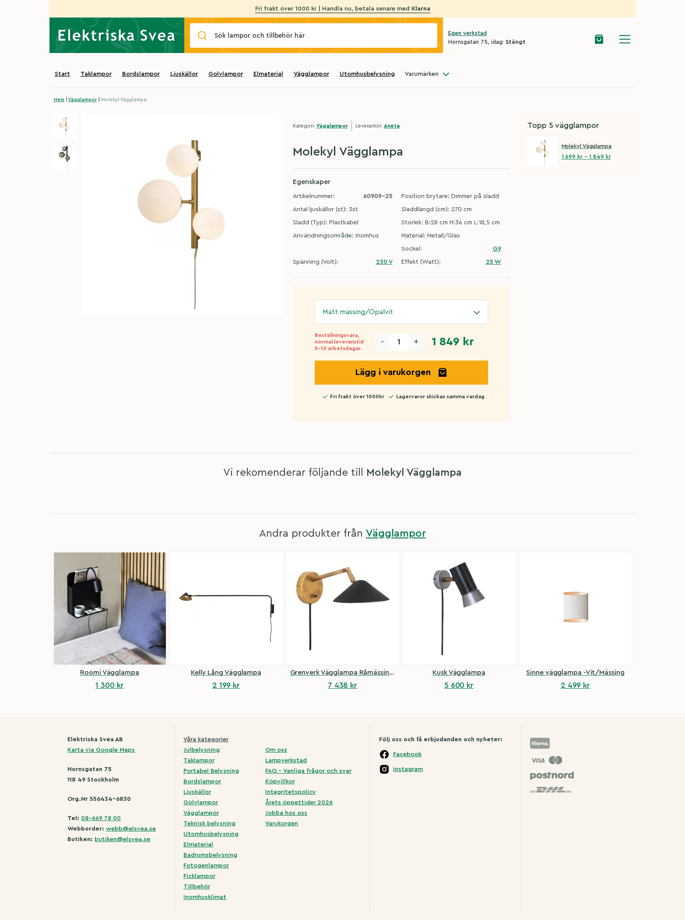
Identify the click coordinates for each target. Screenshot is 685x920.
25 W (493, 262)
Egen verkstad (467, 33)
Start (62, 74)
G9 (497, 249)
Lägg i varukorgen (401, 372)
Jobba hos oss (286, 813)
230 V (384, 262)
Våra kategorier (205, 739)
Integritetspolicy (290, 792)
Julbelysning (201, 750)
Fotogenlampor (206, 866)
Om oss (276, 750)
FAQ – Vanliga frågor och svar (308, 771)
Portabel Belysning (211, 771)
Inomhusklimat (204, 897)
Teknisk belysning (209, 824)
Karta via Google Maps (101, 750)
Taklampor (96, 74)
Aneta (392, 125)
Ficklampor (199, 876)
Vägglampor (311, 74)
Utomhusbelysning (367, 74)
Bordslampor (141, 74)
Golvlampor (225, 74)
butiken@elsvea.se (122, 839)
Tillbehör (196, 887)
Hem (59, 99)
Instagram (408, 769)
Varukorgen (281, 824)
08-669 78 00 (101, 818)
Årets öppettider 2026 (299, 803)
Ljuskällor (184, 74)
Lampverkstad (286, 760)
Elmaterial (268, 74)
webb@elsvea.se (131, 829)
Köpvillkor (280, 781)
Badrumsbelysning (210, 855)
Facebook (407, 754)
